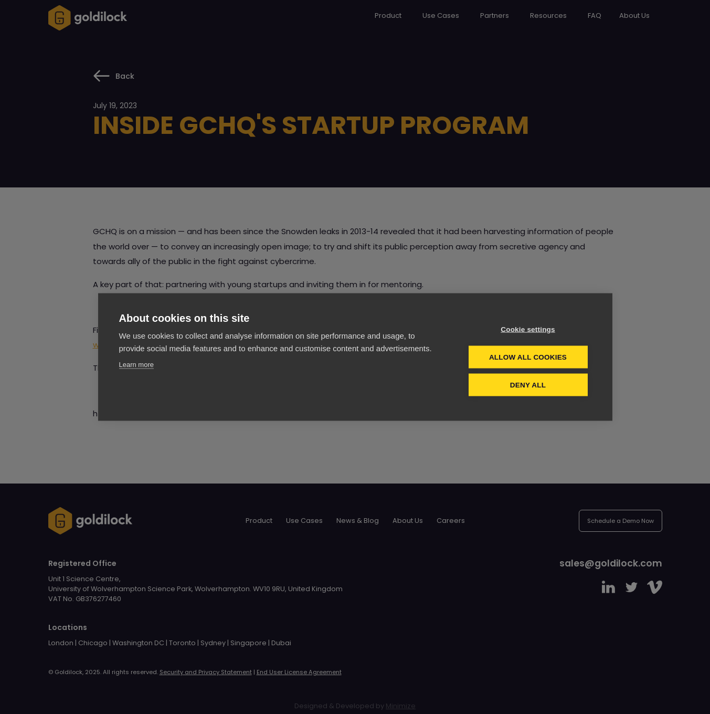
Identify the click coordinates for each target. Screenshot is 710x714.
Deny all (528, 384)
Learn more (136, 364)
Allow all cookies (528, 357)
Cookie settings (528, 329)
